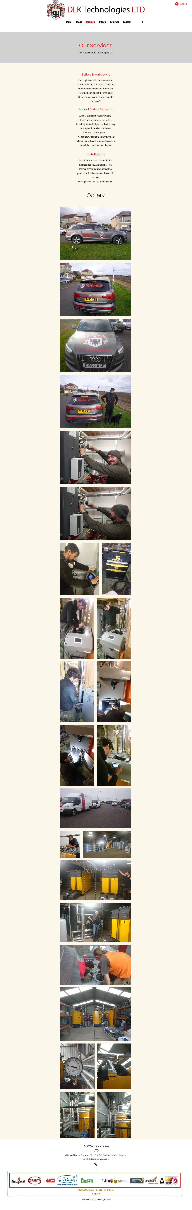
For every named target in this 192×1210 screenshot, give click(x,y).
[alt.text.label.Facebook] (142, 22)
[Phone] (96, 1164)
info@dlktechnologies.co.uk (96, 1159)
